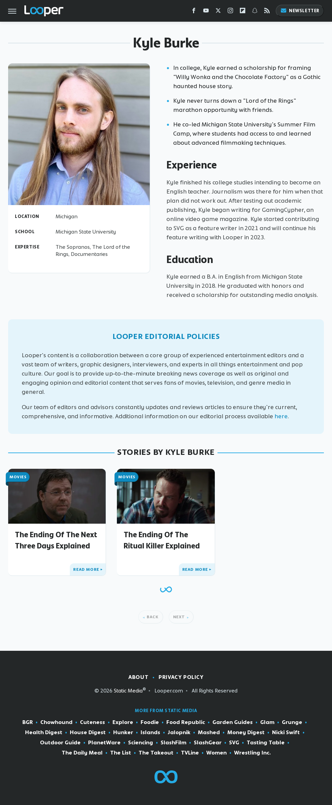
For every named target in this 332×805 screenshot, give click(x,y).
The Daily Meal (82, 753)
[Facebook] (193, 12)
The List (120, 753)
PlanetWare (104, 742)
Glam (267, 722)
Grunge (292, 722)
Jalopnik (179, 732)
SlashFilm (173, 742)
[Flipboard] (242, 12)
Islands (150, 732)
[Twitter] (218, 12)
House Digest (88, 732)
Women (216, 753)
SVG (234, 742)
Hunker (123, 732)
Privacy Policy (181, 677)
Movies (18, 477)
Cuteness (92, 722)
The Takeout (156, 753)
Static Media (128, 690)
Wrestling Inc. (252, 753)
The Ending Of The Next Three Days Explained (56, 540)
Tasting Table (266, 742)
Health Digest (43, 732)
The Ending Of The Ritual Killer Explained (162, 540)
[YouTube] (206, 12)
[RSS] (267, 12)
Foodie (150, 722)
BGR (27, 722)
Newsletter (299, 11)
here (281, 416)
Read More (86, 569)
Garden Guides (232, 722)
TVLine (190, 753)
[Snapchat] (254, 12)
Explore (122, 722)
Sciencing (140, 742)
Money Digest (246, 732)
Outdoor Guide (60, 742)
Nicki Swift (286, 732)
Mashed (209, 732)
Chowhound (56, 722)
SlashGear (208, 742)
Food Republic (185, 722)
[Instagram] (230, 12)
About (138, 677)
